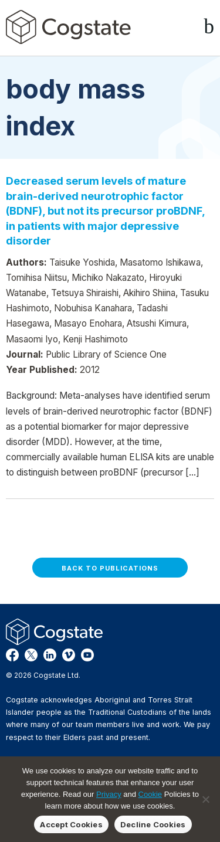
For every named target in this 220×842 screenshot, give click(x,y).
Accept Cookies (71, 824)
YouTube (87, 655)
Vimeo (68, 655)
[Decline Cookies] (205, 799)
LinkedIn (49, 655)
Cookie (150, 794)
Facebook (12, 655)
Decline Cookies (153, 824)
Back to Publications (110, 568)
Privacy (108, 794)
